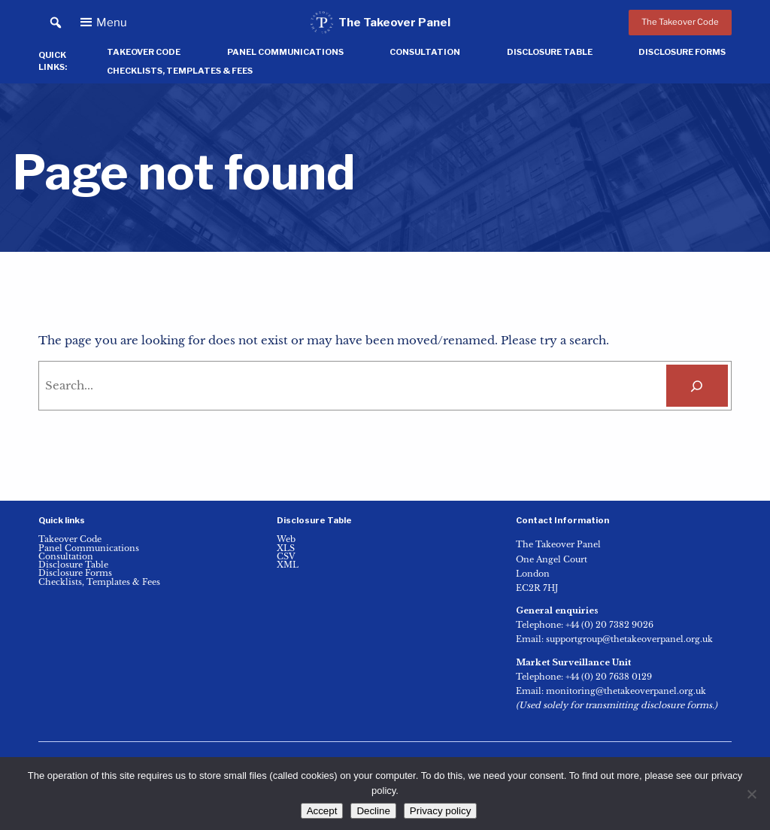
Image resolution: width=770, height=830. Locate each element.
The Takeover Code (680, 22)
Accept (322, 810)
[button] (55, 23)
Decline (373, 810)
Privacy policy (440, 810)
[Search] (697, 386)
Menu (111, 22)
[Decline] (751, 793)
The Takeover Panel (394, 22)
